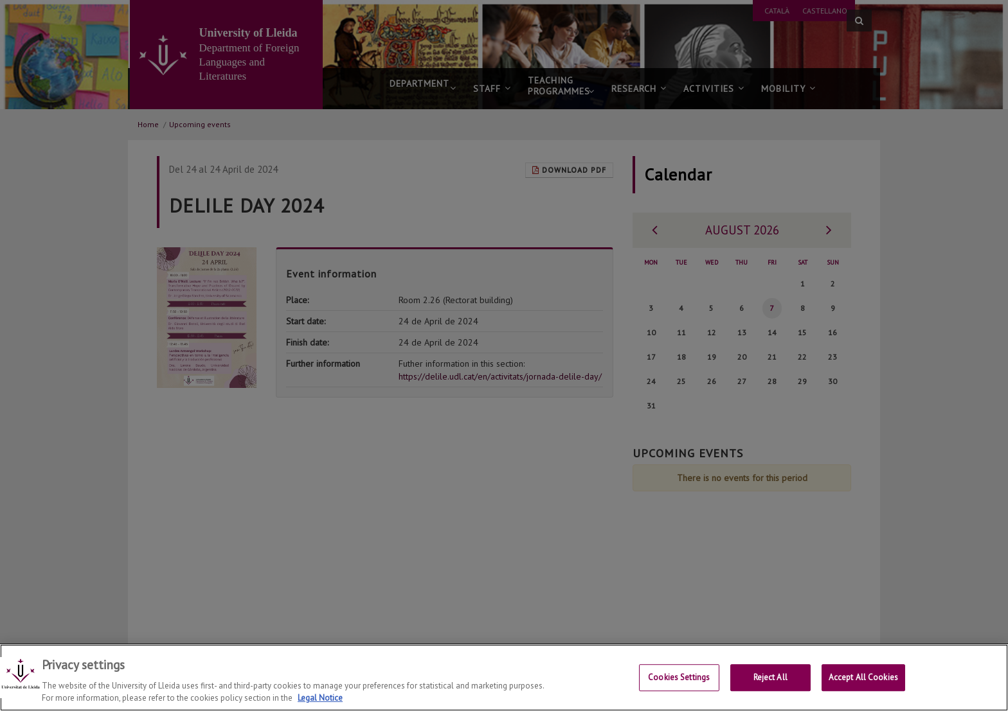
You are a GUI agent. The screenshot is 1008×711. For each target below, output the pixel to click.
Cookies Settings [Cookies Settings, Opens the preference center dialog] (679, 678)
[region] (504, 677)
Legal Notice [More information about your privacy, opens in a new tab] (320, 697)
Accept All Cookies (863, 678)
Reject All (770, 678)
